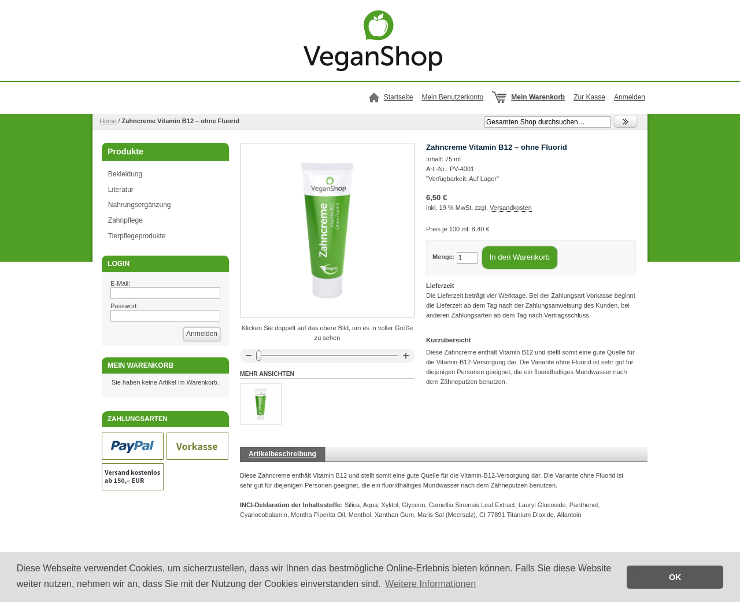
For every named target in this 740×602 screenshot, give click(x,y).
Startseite (398, 97)
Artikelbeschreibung (282, 454)
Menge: (443, 256)
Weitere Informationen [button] (430, 584)
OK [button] (675, 577)
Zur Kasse (589, 97)
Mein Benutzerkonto (452, 97)
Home (107, 120)
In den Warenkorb (520, 257)
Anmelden (629, 97)
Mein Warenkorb (538, 97)
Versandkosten (511, 207)
